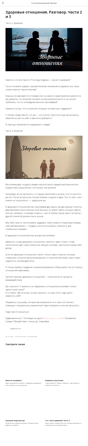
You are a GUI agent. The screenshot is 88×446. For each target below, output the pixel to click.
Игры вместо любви (55, 318)
